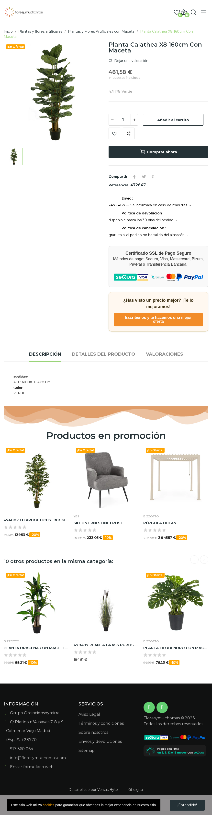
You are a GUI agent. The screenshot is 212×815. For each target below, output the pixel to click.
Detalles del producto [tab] (103, 354)
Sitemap (86, 750)
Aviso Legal (89, 714)
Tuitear (143, 176)
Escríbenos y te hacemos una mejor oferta (158, 319)
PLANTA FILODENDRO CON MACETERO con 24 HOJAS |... (175, 647)
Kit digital (136, 789)
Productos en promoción (106, 435)
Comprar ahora (158, 152)
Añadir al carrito (173, 120)
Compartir (134, 176)
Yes (76, 516)
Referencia (119, 185)
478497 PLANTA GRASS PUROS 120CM (106, 645)
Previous (194, 559)
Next (204, 559)
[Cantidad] (123, 120)
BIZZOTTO (151, 516)
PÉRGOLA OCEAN (159, 523)
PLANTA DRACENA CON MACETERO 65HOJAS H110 (36, 647)
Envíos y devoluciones (100, 741)
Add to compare (128, 133)
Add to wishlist (114, 133)
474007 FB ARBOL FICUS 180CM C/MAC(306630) (36, 520)
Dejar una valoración (130, 61)
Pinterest (153, 176)
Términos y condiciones (101, 723)
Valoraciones (164, 354)
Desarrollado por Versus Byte (93, 789)
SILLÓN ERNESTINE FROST (98, 523)
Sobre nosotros (93, 732)
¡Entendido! (187, 805)
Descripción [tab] (45, 354)
